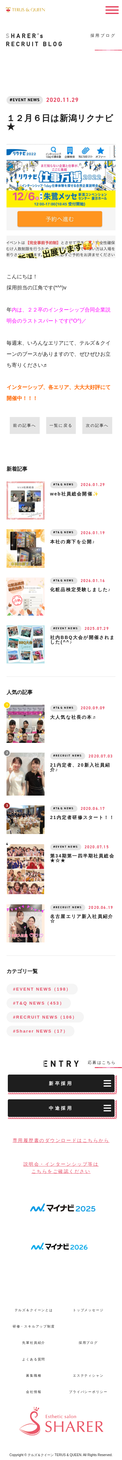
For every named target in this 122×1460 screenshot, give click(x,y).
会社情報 (33, 1392)
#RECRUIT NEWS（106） (45, 1017)
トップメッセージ (88, 1310)
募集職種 (33, 1375)
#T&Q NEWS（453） (38, 1003)
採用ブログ (88, 1343)
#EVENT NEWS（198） (42, 989)
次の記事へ (97, 425)
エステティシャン (88, 1375)
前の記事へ (24, 425)
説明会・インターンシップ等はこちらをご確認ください (61, 1167)
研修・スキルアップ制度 (34, 1326)
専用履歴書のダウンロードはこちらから (61, 1140)
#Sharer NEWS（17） (40, 1031)
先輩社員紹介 (33, 1343)
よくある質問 (33, 1359)
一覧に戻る (61, 425)
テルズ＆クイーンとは (34, 1310)
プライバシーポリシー (88, 1392)
